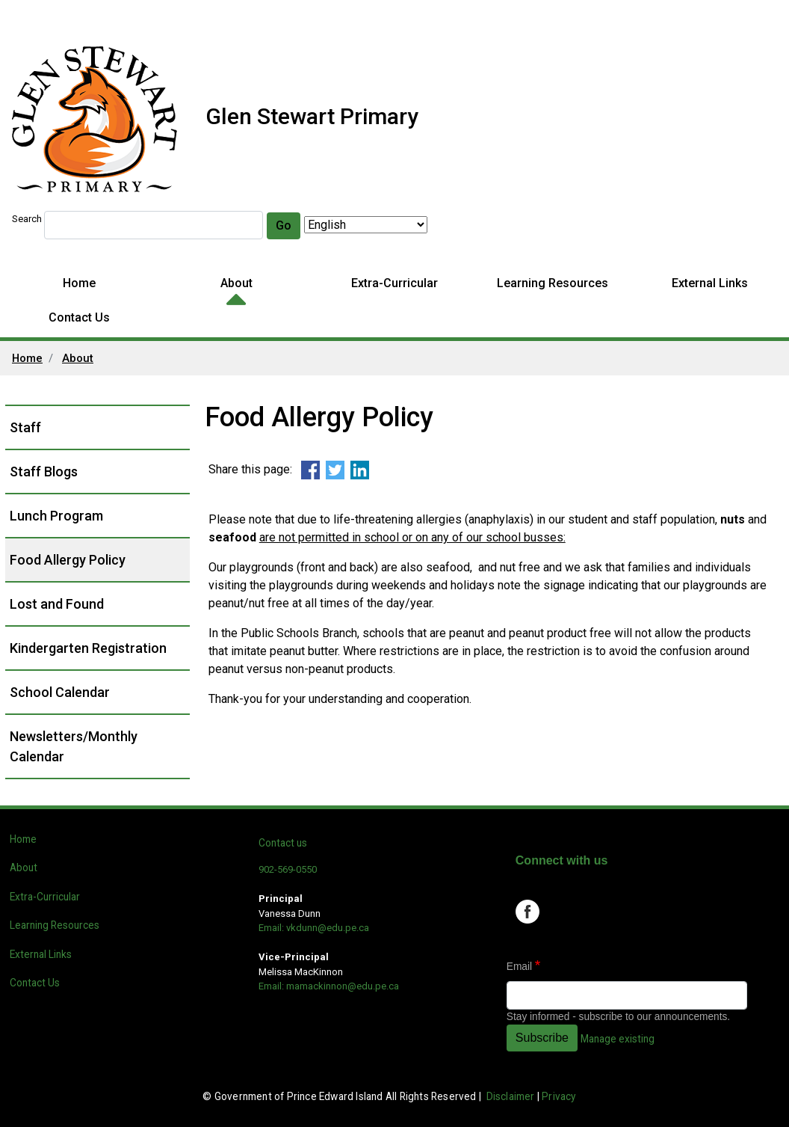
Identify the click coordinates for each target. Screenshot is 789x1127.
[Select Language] (365, 224)
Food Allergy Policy (68, 560)
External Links (710, 283)
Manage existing (618, 1039)
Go (283, 225)
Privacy (558, 1096)
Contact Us (79, 317)
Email (519, 966)
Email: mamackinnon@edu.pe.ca (329, 986)
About (236, 283)
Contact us (283, 843)
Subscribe (542, 1037)
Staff (25, 427)
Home (79, 283)
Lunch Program (56, 515)
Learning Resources (552, 283)
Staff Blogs (44, 471)
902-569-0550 (288, 869)
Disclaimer (510, 1096)
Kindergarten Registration (88, 648)
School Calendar (60, 692)
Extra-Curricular (394, 283)
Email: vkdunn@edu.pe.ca (314, 927)
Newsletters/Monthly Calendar (73, 746)
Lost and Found (57, 604)
